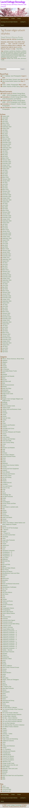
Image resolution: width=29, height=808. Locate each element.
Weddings (5, 770)
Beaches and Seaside (8, 376)
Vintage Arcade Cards (8, 763)
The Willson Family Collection (10, 726)
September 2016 (6, 280)
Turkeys (4, 747)
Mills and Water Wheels (8, 568)
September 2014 (6, 322)
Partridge (4, 603)
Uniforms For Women (8, 756)
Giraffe (4, 498)
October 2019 (6, 219)
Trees (3, 744)
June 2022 (5, 172)
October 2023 (6, 146)
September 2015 (6, 301)
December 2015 (6, 296)
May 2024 (5, 133)
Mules (3, 582)
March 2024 (5, 137)
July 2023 (5, 151)
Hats (12, 58)
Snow (3, 681)
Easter (4, 461)
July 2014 (5, 325)
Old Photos (23, 58)
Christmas (5, 430)
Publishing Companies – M (9, 643)
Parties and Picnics (7, 601)
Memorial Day (6, 561)
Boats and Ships (6, 388)
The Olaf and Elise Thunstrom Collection (13, 725)
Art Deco (4, 367)
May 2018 (5, 245)
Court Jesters (6, 437)
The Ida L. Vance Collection (9, 718)
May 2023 (5, 154)
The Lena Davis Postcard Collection (12, 721)
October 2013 (6, 341)
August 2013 (5, 344)
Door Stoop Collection (8, 454)
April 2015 (5, 310)
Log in (4, 786)
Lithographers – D (7, 552)
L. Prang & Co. (6, 533)
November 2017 (6, 255)
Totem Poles (5, 735)
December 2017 (6, 254)
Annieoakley (20, 39)
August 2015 (5, 302)
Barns (3, 372)
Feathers (4, 470)
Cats (3, 421)
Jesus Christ (17, 52)
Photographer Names (8, 608)
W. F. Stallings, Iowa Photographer (11, 76)
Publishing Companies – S (9, 646)
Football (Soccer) (7, 482)
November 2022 (6, 163)
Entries (5, 787)
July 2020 (5, 203)
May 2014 (5, 329)
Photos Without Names (8, 613)
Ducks (4, 460)
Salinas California (7, 665)
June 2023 (5, 153)
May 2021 (5, 186)
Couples (4, 435)
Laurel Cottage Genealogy (14, 805)
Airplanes (4, 360)
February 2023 (6, 160)
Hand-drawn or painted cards (10, 507)
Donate (19, 18)
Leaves (4, 543)
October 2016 (6, 278)
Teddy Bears (5, 702)
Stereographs (6, 692)
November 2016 (6, 276)
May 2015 (5, 308)
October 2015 (6, 299)
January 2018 (6, 252)
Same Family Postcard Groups (10, 667)
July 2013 (5, 346)
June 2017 (5, 264)
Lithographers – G (7, 554)
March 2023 (5, 158)
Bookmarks (5, 390)
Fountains (5, 484)
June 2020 (5, 205)
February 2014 (6, 334)
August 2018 (5, 240)
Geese (4, 493)
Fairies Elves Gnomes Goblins (10, 465)
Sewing (4, 671)
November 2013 (6, 339)
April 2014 (5, 330)
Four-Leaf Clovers (7, 486)
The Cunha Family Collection (10, 712)
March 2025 (5, 123)
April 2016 (5, 289)
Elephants (5, 463)
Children (4, 426)
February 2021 (6, 191)
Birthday (4, 386)
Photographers (6, 609)
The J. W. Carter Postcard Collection (12, 719)
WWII (3, 779)
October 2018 (6, 236)
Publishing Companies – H (9, 636)
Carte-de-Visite (6, 418)
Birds (3, 383)
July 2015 (5, 304)
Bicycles (4, 379)
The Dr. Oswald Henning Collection (11, 714)
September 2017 (6, 259)
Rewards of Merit (7, 658)
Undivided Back (6, 754)
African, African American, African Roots (13, 358)
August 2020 (5, 201)
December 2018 (6, 233)
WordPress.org (6, 791)
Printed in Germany (7, 627)
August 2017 (5, 261)
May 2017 (5, 266)
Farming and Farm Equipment (10, 468)
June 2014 (5, 327)
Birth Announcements (8, 385)
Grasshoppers (6, 501)
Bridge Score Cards (7, 393)
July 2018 (5, 242)
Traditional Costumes (8, 740)
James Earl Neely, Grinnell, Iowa (11, 79)
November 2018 (6, 235)
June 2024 (5, 132)
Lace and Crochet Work (8, 534)
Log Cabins (5, 557)
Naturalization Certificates (9, 587)
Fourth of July (6, 487)
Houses (4, 519)
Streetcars (5, 697)
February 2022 (6, 179)
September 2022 (6, 167)
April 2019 (5, 228)
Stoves (4, 695)
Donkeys (4, 453)
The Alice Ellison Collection (9, 707)
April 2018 (5, 247)
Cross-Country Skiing (8, 442)
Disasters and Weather (8, 447)
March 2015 (5, 311)
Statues (4, 690)
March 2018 (5, 248)
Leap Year (5, 542)
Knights (4, 531)
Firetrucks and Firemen (8, 474)
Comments (6, 789)
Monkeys (4, 575)
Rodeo (4, 662)
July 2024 (5, 130)
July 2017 (5, 262)
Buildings (4, 402)
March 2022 (5, 177)
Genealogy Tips (6, 494)
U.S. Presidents (6, 749)
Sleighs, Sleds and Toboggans (10, 679)
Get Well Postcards (7, 496)
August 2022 (5, 168)
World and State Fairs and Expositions (12, 775)
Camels (4, 411)
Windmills (4, 772)
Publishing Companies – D (9, 632)
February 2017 (6, 271)
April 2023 (5, 156)
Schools (4, 669)
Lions (3, 549)
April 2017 (5, 268)
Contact (13, 18)
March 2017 (5, 269)
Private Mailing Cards (8, 629)
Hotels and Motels (7, 517)
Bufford (4, 397)
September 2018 (6, 238)
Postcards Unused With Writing (10, 623)
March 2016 (5, 290)
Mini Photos (5, 569)
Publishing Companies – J (9, 637)
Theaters (4, 730)
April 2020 (5, 208)
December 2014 (6, 317)
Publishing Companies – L (9, 641)
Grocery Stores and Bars (9, 503)
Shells (4, 676)
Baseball (4, 374)
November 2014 (6, 318)
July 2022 (5, 170)
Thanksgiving (5, 705)
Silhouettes (5, 678)
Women (4, 773)
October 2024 (6, 125)
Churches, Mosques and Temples (11, 432)
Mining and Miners (7, 571)
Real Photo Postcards (8, 651)
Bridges (4, 395)
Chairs (4, 423)
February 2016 (6, 292)
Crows (4, 444)
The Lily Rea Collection (8, 723)
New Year (5, 589)
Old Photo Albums (7, 592)
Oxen (3, 597)
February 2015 (6, 313)
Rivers (4, 660)
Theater (4, 728)
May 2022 (5, 173)
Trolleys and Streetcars (8, 746)
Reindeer (4, 653)
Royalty (4, 664)
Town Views (5, 737)
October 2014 (6, 320)
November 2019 (6, 217)
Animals (9, 58)
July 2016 (5, 283)
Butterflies (5, 404)
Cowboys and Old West (8, 439)
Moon (3, 576)
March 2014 (5, 332)
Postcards (5, 618)
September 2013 (6, 343)
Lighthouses (5, 545)
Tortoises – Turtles (7, 733)
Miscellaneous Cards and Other (10, 573)
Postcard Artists (6, 617)
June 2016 (5, 285)
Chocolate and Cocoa (8, 428)
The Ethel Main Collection (9, 716)
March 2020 (5, 210)
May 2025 (5, 119)
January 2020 (6, 214)
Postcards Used (6, 625)
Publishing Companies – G (9, 634)
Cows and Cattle (6, 440)
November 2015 (6, 297)
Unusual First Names (8, 758)
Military (4, 566)
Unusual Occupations (8, 759)
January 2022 (6, 180)
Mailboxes (5, 559)
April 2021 (5, 187)
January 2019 (6, 231)
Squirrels (4, 684)
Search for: (3, 69)
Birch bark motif (6, 381)
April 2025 (5, 121)
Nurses (4, 590)
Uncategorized (6, 752)
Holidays (4, 512)
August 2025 (5, 116)
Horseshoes (5, 515)
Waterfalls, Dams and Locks (10, 768)
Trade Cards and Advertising (10, 739)
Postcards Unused (7, 622)
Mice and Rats (6, 564)
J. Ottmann (5, 529)
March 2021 (5, 189)
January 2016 (6, 294)
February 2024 (6, 139)
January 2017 (6, 273)
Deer (3, 446)
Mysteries (4, 585)
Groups (4, 505)
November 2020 (6, 196)
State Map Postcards (8, 688)
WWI (3, 777)
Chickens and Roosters (8, 425)
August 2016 (5, 282)
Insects (4, 526)
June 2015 (5, 306)
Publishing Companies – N (9, 644)
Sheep (4, 674)
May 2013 (5, 350)
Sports (4, 683)
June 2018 (5, 243)
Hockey (4, 510)
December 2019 (6, 215)
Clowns (4, 433)
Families (4, 467)
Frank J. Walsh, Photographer (10, 84)
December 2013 (6, 337)
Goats (3, 500)
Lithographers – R (7, 555)
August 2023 (5, 149)
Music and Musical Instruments (10, 583)
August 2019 (5, 222)
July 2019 (5, 224)
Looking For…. (23, 21)
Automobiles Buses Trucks (9, 371)
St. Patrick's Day (6, 686)
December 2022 (6, 161)
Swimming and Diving (8, 700)
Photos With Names (7, 611)
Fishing (4, 479)
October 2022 (6, 165)
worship (15, 57)
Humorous (5, 521)
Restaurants (5, 657)
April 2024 (5, 135)
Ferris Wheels (6, 472)
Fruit (3, 491)
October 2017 (6, 257)
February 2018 (6, 250)
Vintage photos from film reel (10, 765)
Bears (3, 378)
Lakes (3, 538)
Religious (4, 655)
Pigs (3, 615)
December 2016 (6, 275)
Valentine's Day (6, 761)
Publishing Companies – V (9, 648)
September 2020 (6, 200)
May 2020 (5, 207)
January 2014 (6, 336)
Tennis (4, 704)
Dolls (3, 451)
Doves (4, 458)
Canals (4, 414)
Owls (3, 596)
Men (19, 58)
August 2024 (5, 128)
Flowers (4, 480)
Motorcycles (5, 578)
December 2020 (6, 194)
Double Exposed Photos (8, 456)
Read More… (20, 49)
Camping (4, 412)
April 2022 (5, 175)
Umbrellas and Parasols (8, 751)
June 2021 (5, 184)
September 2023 (6, 147)
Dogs (3, 449)
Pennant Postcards (7, 604)
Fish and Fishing (6, 477)
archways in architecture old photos (12, 51)
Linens (4, 547)
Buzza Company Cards (8, 406)
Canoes (4, 416)
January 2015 (6, 315)
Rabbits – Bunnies (7, 650)
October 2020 (6, 198)
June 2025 (5, 118)
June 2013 (5, 348)
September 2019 (6, 221)
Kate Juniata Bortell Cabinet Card (11, 81)
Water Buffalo (6, 766)
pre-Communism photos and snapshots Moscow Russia (12, 55)
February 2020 (6, 212)
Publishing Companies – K (9, 639)
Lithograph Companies (8, 550)
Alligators (4, 362)
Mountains (5, 580)
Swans (4, 698)
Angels (4, 364)
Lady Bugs (5, 536)
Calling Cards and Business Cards (11, 409)
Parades (4, 599)
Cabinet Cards (6, 407)
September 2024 (6, 126)
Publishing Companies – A (9, 630)
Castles (4, 419)
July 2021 (5, 182)
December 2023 (6, 142)
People (2, 59)
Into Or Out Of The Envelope (10, 528)
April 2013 (5, 351)
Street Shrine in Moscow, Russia (12, 37)
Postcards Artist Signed (8, 620)
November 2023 (6, 144)
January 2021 (6, 193)
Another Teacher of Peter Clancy (11, 86)
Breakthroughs (6, 392)
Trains (4, 742)
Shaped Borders (6, 672)
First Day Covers (6, 475)
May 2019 (5, 226)
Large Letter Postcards (8, 540)
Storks (4, 693)
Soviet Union (9, 57)
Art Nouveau (5, 369)
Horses (15, 58)
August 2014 (5, 323)
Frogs (3, 489)
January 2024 (6, 140)
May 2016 (5, 287)
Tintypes (4, 732)
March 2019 (5, 229)
